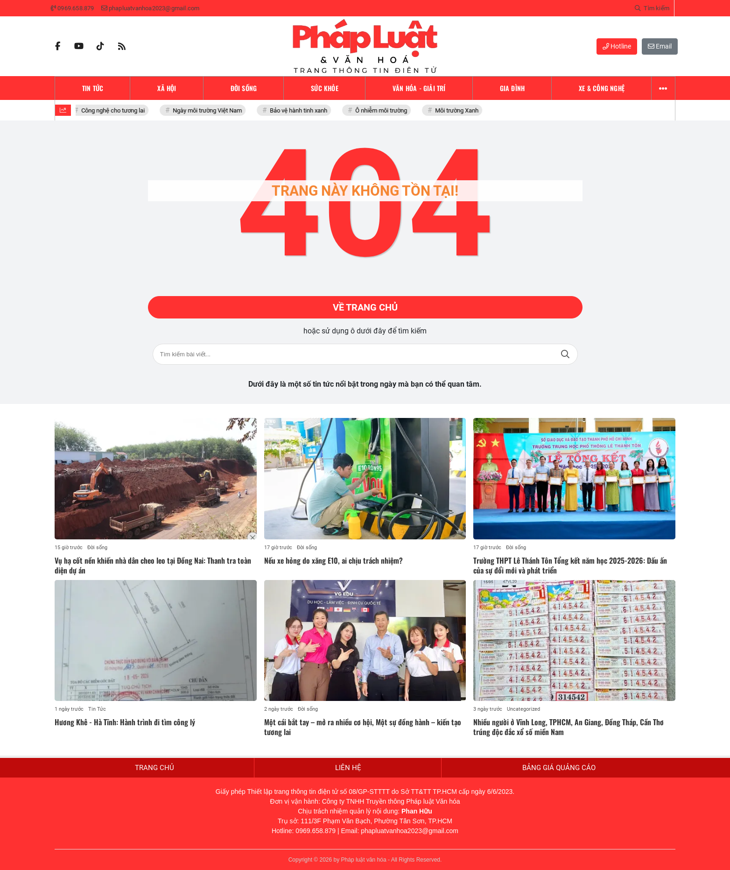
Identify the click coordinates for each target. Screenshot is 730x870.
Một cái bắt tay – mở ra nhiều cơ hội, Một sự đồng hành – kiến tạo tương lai (362, 726)
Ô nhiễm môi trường (383, 110)
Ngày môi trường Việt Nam (209, 110)
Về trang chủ (365, 307)
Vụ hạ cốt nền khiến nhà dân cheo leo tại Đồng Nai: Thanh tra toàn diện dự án (153, 565)
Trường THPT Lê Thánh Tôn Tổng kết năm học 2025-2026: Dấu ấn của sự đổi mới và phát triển (570, 565)
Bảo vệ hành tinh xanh (301, 110)
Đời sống (97, 548)
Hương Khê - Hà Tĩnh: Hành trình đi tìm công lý (125, 722)
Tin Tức (97, 709)
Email (660, 46)
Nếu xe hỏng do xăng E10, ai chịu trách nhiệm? (333, 560)
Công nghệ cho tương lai (115, 110)
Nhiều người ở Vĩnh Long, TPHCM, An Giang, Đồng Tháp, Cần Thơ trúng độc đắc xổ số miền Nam (568, 726)
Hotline (617, 46)
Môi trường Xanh (459, 110)
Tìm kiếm (565, 354)
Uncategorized (523, 709)
